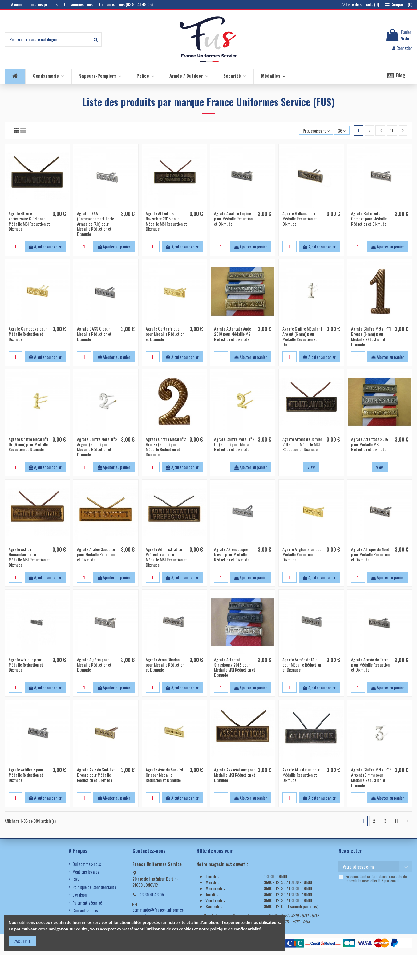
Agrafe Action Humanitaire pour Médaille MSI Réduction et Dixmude (29, 557)
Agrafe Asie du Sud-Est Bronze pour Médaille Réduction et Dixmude (96, 774)
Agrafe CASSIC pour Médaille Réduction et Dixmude (94, 333)
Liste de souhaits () (360, 4)
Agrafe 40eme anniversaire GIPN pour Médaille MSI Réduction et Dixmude (29, 221)
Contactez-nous (85, 910)
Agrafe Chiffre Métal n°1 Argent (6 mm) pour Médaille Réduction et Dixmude (302, 336)
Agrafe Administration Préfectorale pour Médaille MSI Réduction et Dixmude (166, 557)
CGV (75, 879)
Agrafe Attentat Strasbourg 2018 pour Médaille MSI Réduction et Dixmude (234, 667)
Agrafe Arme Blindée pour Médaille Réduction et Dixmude (165, 664)
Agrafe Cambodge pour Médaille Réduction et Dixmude (28, 333)
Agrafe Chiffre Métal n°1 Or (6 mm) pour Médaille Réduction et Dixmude (28, 444)
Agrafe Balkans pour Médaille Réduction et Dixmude (299, 218)
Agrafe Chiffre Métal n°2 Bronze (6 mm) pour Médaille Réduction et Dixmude (166, 447)
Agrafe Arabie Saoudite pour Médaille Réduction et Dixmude (96, 554)
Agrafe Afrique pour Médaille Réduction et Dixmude (26, 664)
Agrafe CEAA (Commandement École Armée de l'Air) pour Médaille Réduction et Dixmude (95, 223)
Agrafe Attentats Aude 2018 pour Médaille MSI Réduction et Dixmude (232, 333)
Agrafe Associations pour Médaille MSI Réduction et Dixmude (234, 774)
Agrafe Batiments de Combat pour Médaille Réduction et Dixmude (369, 218)
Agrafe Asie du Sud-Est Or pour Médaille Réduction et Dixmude (165, 774)
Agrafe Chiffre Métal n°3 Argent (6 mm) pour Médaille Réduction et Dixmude (371, 777)
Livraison (79, 895)
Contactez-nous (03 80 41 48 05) (126, 4)
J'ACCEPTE (22, 941)
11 (391, 130)
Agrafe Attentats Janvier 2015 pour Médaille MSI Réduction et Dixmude (302, 444)
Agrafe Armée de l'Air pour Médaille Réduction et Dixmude (301, 664)
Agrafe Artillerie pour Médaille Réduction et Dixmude (26, 774)
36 (342, 130)
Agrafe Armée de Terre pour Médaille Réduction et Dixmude (370, 664)
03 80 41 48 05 (151, 894)
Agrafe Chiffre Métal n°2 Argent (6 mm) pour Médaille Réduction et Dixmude (97, 447)
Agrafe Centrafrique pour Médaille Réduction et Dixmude (165, 333)
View (311, 467)
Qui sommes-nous (79, 4)
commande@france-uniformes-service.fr (158, 912)
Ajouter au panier (45, 246)
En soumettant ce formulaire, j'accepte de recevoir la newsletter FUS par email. (376, 878)
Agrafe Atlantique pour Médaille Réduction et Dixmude (301, 774)
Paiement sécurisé (87, 903)
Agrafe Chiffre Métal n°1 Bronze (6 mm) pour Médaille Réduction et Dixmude (371, 336)
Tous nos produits (44, 4)
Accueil (17, 4)
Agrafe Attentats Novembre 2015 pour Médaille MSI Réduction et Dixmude (166, 221)
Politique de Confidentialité (94, 887)
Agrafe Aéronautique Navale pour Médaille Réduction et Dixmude (231, 554)
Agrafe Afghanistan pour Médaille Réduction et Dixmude (302, 554)
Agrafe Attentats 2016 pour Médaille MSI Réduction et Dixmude (369, 444)
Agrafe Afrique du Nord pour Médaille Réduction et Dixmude (370, 554)
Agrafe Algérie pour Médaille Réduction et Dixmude (94, 664)
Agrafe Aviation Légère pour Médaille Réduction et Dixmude (233, 218)
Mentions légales (85, 872)
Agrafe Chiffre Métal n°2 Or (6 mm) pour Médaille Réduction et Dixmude (234, 444)
